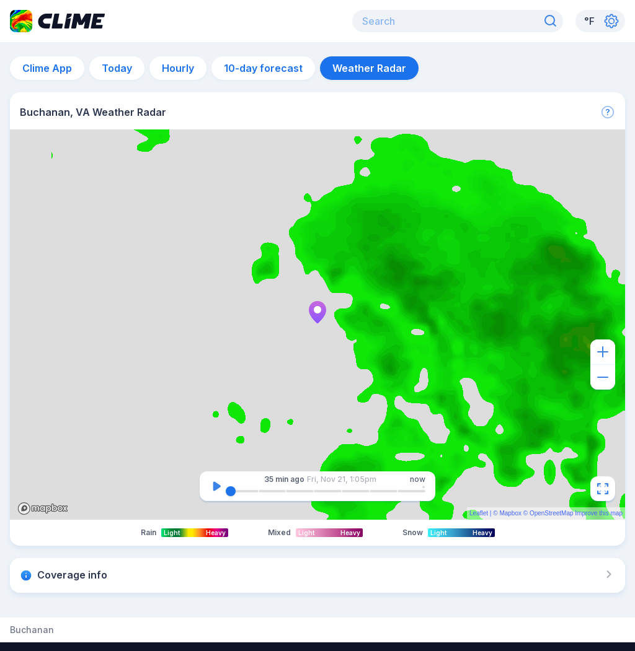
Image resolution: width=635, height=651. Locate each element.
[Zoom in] (602, 351)
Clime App (47, 68)
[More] (607, 112)
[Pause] (216, 486)
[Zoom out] (602, 377)
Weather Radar (369, 68)
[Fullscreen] (602, 488)
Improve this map (599, 513)
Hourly (178, 68)
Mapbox (510, 513)
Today (117, 68)
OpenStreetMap (552, 513)
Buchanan (32, 630)
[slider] (231, 491)
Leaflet (478, 513)
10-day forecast (263, 68)
